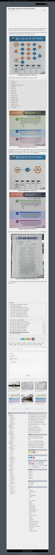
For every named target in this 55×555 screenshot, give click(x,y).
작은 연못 (30, 529)
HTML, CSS (12, 437)
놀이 (11, 450)
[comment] (27, 368)
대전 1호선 (12, 483)
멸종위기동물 (35, 467)
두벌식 (12, 416)
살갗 (11, 430)
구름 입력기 (31, 503)
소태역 (19, 344)
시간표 (26, 344)
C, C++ (12, 454)
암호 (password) (14, 357)
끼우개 (12, 429)
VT (40, 467)
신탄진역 (33, 465)
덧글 (46, 347)
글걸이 (27, 550)
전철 (31, 344)
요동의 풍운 (31, 490)
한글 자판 (12, 415)
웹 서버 (12, 435)
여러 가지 (12, 468)
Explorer (43, 467)
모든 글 (11, 414)
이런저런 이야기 (13, 458)
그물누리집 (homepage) (22, 359)
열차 (29, 344)
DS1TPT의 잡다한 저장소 (33, 515)
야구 (34, 462)
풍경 (11, 467)
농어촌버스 (12, 492)
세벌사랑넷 (31, 518)
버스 (11, 485)
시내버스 (12, 490)
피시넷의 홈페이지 (32, 500)
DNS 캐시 (29, 465)
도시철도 (15, 344)
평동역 (41, 344)
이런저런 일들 (13, 461)
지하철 (34, 344)
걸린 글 (42, 347)
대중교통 (11, 344)
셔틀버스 (12, 493)
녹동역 (42, 151)
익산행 (40, 465)
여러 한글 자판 (13, 423)
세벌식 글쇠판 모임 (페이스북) (34, 521)
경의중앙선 (12, 475)
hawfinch (37, 465)
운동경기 (12, 460)
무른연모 (12, 447)
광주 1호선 (12, 482)
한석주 (37, 462)
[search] (40, 4)
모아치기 (12, 421)
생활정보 (12, 459)
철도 (37, 344)
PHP (11, 439)
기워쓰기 (12, 428)
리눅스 (12, 453)
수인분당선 (12, 478)
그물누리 (12, 442)
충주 (39, 467)
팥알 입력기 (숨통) (32, 511)
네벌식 (11, 422)
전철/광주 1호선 (11, 10)
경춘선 (12, 476)
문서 (11, 451)
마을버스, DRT (13, 491)
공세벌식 (12, 419)
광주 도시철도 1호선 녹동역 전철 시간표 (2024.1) (18, 304)
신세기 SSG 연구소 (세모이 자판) (34, 526)
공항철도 (12, 477)
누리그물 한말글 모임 (32, 495)
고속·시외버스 (13, 486)
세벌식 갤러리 (31, 519)
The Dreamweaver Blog (28, 553)
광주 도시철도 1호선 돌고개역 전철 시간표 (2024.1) (19, 310)
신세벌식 (12, 420)
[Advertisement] (27, 19)
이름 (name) (14, 354)
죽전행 (45, 465)
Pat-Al (34, 554)
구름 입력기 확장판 (32, 505)
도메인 (11, 436)
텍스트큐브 (12, 427)
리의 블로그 (31, 516)
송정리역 (22, 344)
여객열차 (12, 469)
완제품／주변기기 (13, 445)
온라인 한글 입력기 (32, 508)
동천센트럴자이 (41, 462)
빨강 (29, 467)
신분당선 (12, 479)
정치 (11, 462)
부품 (11, 444)
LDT (42, 465)
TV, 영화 (12, 463)
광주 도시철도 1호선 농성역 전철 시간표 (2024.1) (18, 313)
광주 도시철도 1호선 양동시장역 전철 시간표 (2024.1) (19, 316)
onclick (31, 467)
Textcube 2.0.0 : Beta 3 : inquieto (27, 551)
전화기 (11, 446)
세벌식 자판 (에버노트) (32, 524)
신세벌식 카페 (31, 527)
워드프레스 (12, 431)
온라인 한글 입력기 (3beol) (33, 510)
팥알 (46, 10)
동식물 (12, 466)
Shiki (26, 554)
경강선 (12, 474)
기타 (11, 484)
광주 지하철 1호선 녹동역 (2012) (16, 305)
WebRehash (35, 553)
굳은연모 (12, 443)
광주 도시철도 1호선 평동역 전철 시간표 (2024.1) (18, 307)
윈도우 (12, 452)
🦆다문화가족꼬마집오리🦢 (33, 530)
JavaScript (12, 438)
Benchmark (30, 462)
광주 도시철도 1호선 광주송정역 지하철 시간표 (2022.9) (21, 8)
